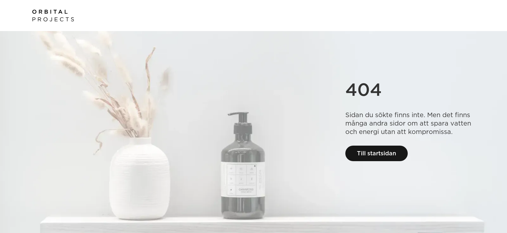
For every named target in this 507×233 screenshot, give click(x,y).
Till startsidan (376, 153)
